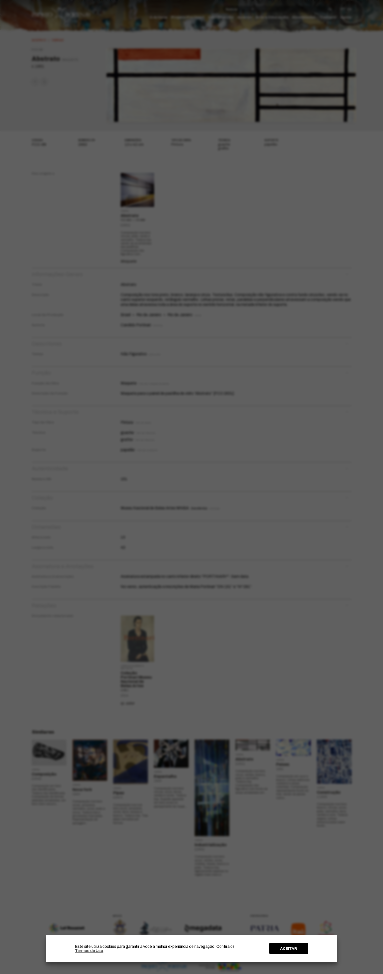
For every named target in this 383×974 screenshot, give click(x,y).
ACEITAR (288, 949)
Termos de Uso (89, 951)
